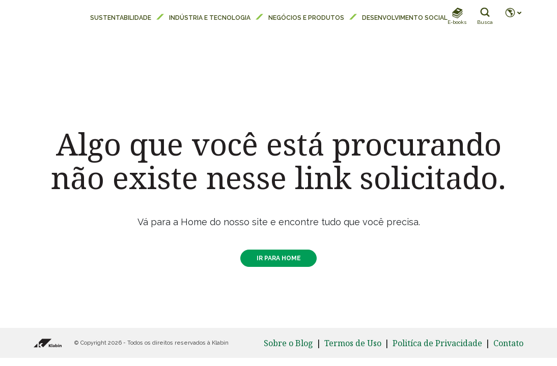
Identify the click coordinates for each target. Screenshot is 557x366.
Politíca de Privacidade (437, 343)
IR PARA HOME (279, 258)
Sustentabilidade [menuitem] (120, 17)
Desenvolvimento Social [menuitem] (405, 17)
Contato (508, 343)
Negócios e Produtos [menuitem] (306, 17)
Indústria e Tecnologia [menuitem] (209, 17)
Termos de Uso (352, 343)
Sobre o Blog (288, 343)
